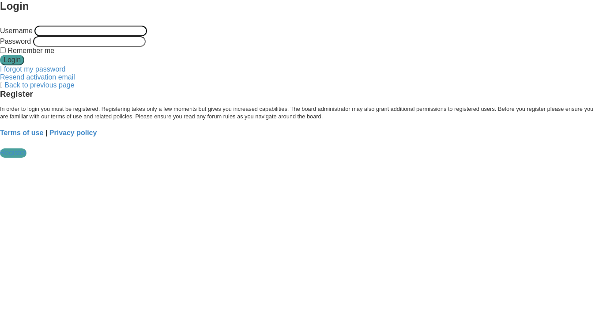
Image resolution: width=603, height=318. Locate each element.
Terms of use (21, 132)
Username (16, 30)
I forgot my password (33, 69)
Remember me (27, 50)
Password (15, 41)
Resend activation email (37, 77)
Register (13, 152)
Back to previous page (39, 85)
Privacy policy (73, 132)
